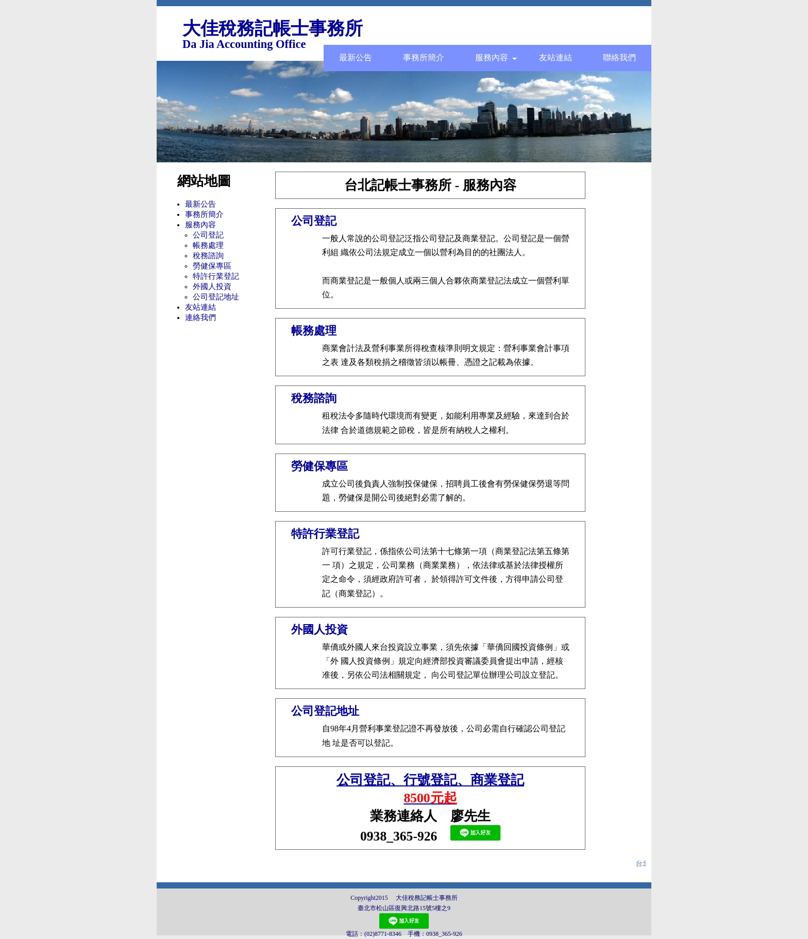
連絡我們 (200, 317)
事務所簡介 (423, 57)
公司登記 (208, 235)
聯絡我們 (619, 57)
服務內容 (496, 57)
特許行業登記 (216, 276)
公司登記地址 (216, 297)
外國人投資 (212, 286)
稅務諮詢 (208, 255)
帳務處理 (208, 245)
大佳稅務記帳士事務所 (272, 29)
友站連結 (555, 57)
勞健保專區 (212, 266)
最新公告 (355, 57)
